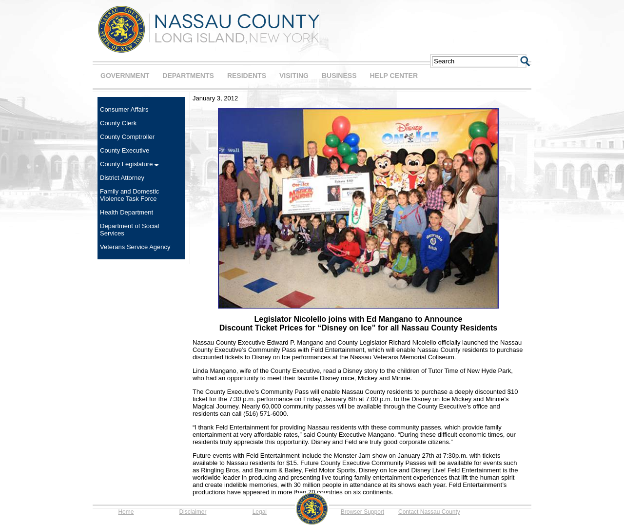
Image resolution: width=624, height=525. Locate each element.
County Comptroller (127, 136)
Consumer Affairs (124, 109)
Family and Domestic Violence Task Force (129, 195)
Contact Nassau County (429, 511)
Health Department (126, 212)
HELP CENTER (394, 75)
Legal (260, 511)
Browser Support (362, 511)
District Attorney (122, 177)
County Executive (124, 150)
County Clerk (118, 123)
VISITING (294, 75)
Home (126, 511)
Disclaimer (192, 511)
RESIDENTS (246, 75)
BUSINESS (339, 75)
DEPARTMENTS (188, 75)
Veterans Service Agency (135, 247)
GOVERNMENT (124, 75)
